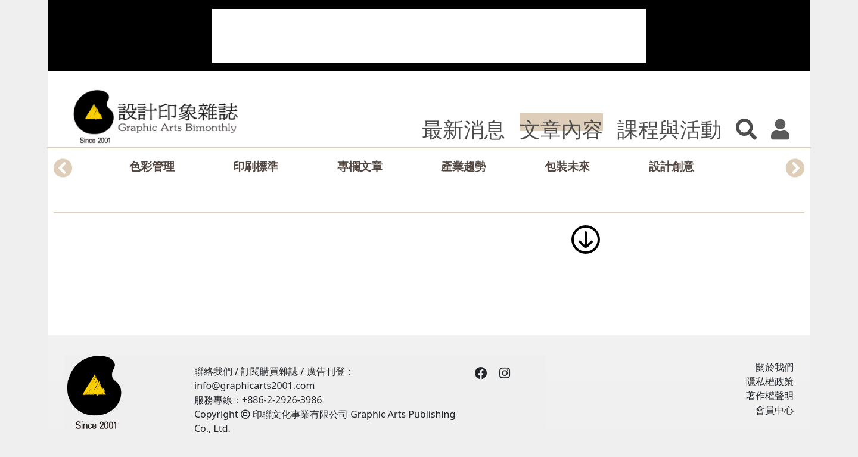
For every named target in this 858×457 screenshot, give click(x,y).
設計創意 (671, 166)
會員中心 (775, 409)
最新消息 (463, 128)
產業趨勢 (463, 166)
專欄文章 (360, 166)
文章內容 (561, 128)
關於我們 (775, 367)
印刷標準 (255, 166)
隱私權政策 (770, 381)
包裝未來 (567, 166)
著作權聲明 (770, 395)
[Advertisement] (429, 36)
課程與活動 (669, 128)
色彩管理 (152, 166)
